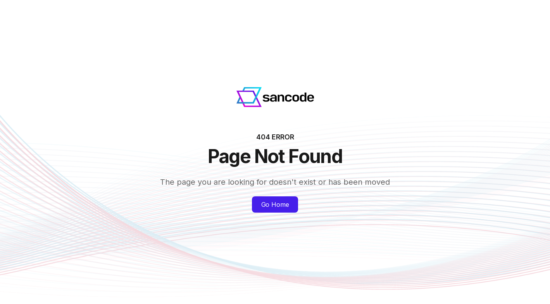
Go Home (275, 204)
